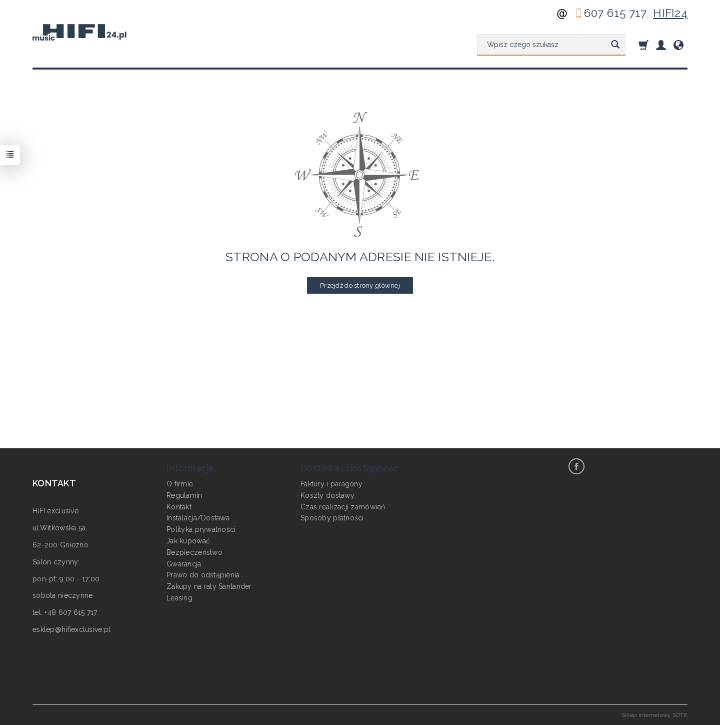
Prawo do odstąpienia (203, 575)
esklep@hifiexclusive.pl (71, 629)
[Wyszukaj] (615, 45)
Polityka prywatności (201, 529)
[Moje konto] (661, 45)
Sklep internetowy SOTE (655, 714)
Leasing (179, 598)
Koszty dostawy (327, 495)
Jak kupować (188, 541)
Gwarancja (184, 564)
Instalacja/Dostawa (198, 518)
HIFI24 (670, 13)
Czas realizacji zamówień (343, 507)
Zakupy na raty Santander (209, 586)
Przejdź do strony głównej (360, 285)
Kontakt (179, 507)
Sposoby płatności (332, 518)
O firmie (179, 484)
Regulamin (184, 495)
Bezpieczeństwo (194, 552)
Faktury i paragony (331, 484)
